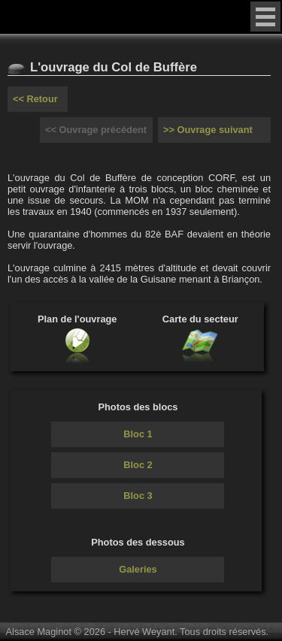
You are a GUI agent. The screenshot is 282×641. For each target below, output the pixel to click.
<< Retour (35, 98)
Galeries (138, 569)
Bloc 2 (137, 464)
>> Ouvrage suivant (208, 129)
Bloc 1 (137, 434)
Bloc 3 (137, 495)
